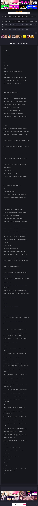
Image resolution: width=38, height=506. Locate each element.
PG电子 (6, 16)
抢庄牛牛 (35, 16)
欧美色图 (14, 24)
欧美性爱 (19, 21)
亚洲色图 (10, 24)
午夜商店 (10, 29)
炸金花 (27, 16)
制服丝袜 (23, 21)
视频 (2, 18)
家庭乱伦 (10, 26)
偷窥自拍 (6, 24)
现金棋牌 (31, 16)
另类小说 (27, 26)
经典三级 (27, 21)
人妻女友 (14, 26)
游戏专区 (19, 16)
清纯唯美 (27, 24)
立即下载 (24, 504)
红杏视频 (23, 29)
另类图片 (35, 24)
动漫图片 (19, 24)
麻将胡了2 (23, 16)
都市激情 (6, 26)
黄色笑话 (31, 26)
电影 (2, 21)
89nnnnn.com (19, 11)
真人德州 (10, 16)
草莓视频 (14, 29)
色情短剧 (27, 29)
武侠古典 (19, 26)
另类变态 (35, 21)
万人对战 (14, 16)
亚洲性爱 (6, 21)
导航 (2, 29)
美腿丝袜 (23, 24)
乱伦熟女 (31, 21)
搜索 (28, 13)
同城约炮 (6, 29)
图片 (2, 24)
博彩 (2, 16)
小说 (2, 26)
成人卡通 (14, 21)
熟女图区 (31, 24)
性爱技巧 (35, 26)
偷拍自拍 (10, 21)
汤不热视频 (18, 29)
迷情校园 (23, 26)
